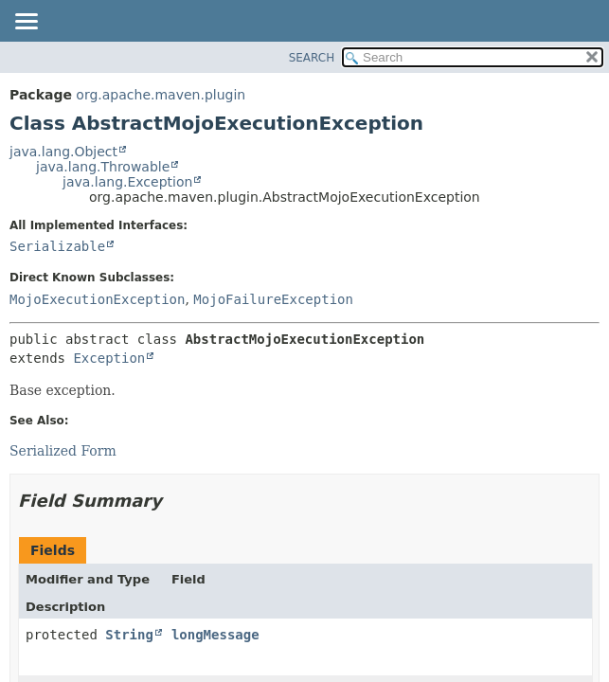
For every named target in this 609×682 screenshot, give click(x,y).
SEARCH (312, 57)
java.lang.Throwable (103, 166)
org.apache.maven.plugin (160, 94)
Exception (109, 358)
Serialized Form (62, 450)
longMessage (215, 634)
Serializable (57, 246)
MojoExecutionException (97, 299)
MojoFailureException (273, 299)
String (129, 634)
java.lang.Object (63, 151)
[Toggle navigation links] (25, 22)
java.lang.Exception (127, 181)
